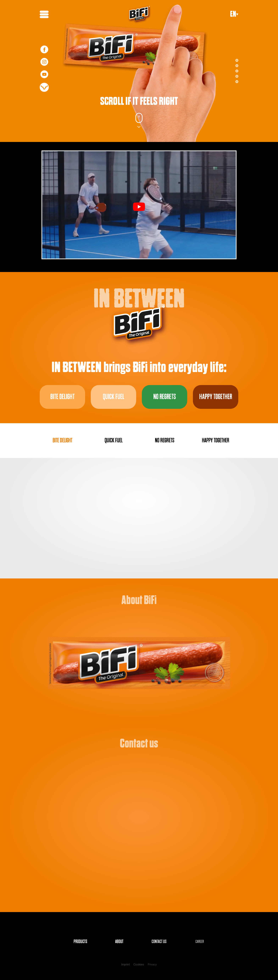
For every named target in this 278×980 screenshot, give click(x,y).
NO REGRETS (164, 440)
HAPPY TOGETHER (215, 440)
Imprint (125, 964)
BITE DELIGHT (62, 440)
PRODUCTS (80, 941)
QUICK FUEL (114, 440)
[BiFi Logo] (139, 14)
